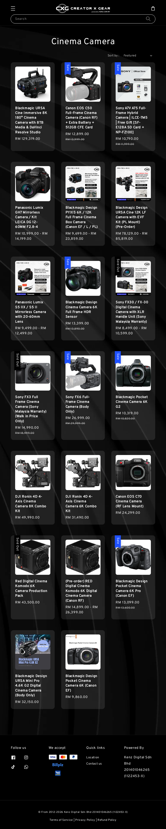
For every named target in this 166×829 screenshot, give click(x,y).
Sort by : (113, 56)
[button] (13, 8)
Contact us (94, 764)
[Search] (148, 19)
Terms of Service (61, 820)
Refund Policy (107, 820)
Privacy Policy (85, 820)
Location (92, 757)
